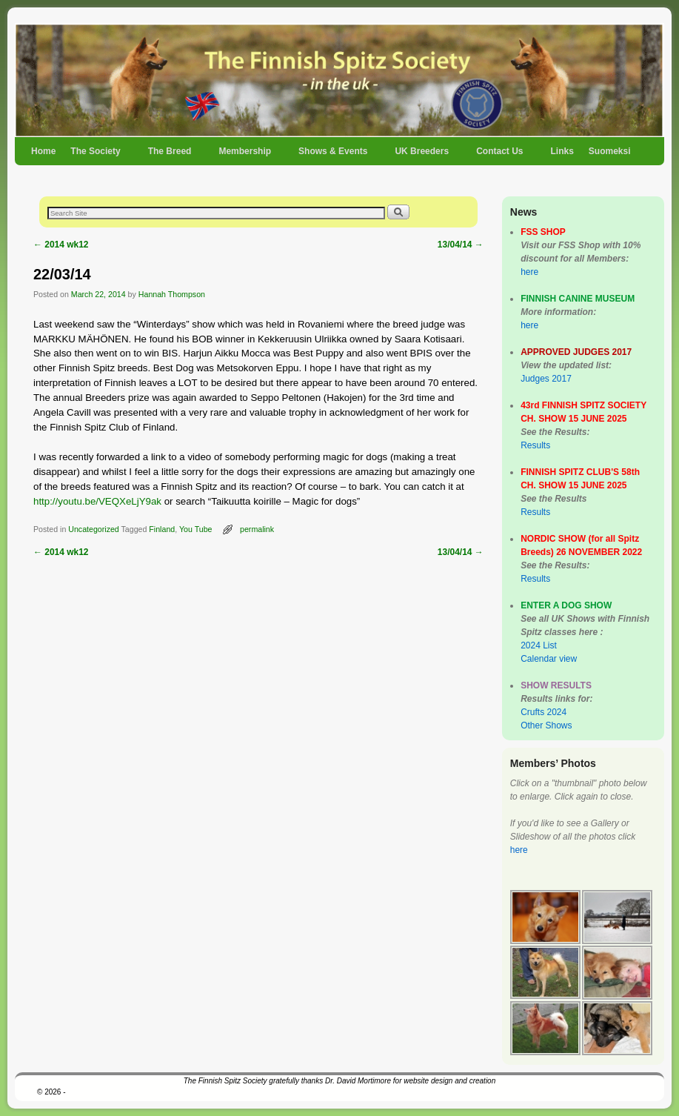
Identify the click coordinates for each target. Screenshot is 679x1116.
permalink (257, 529)
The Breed (171, 155)
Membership (245, 155)
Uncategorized (93, 529)
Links (561, 151)
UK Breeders (422, 155)
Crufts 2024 (543, 712)
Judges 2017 (546, 378)
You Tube (196, 529)
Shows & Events (333, 155)
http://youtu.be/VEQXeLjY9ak (97, 501)
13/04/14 (461, 244)
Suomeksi (610, 151)
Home (43, 151)
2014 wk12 (61, 244)
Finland (162, 529)
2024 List (539, 645)
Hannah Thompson (171, 294)
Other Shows (546, 725)
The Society (96, 155)
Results (535, 445)
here (529, 272)
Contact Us (500, 155)
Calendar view (549, 659)
